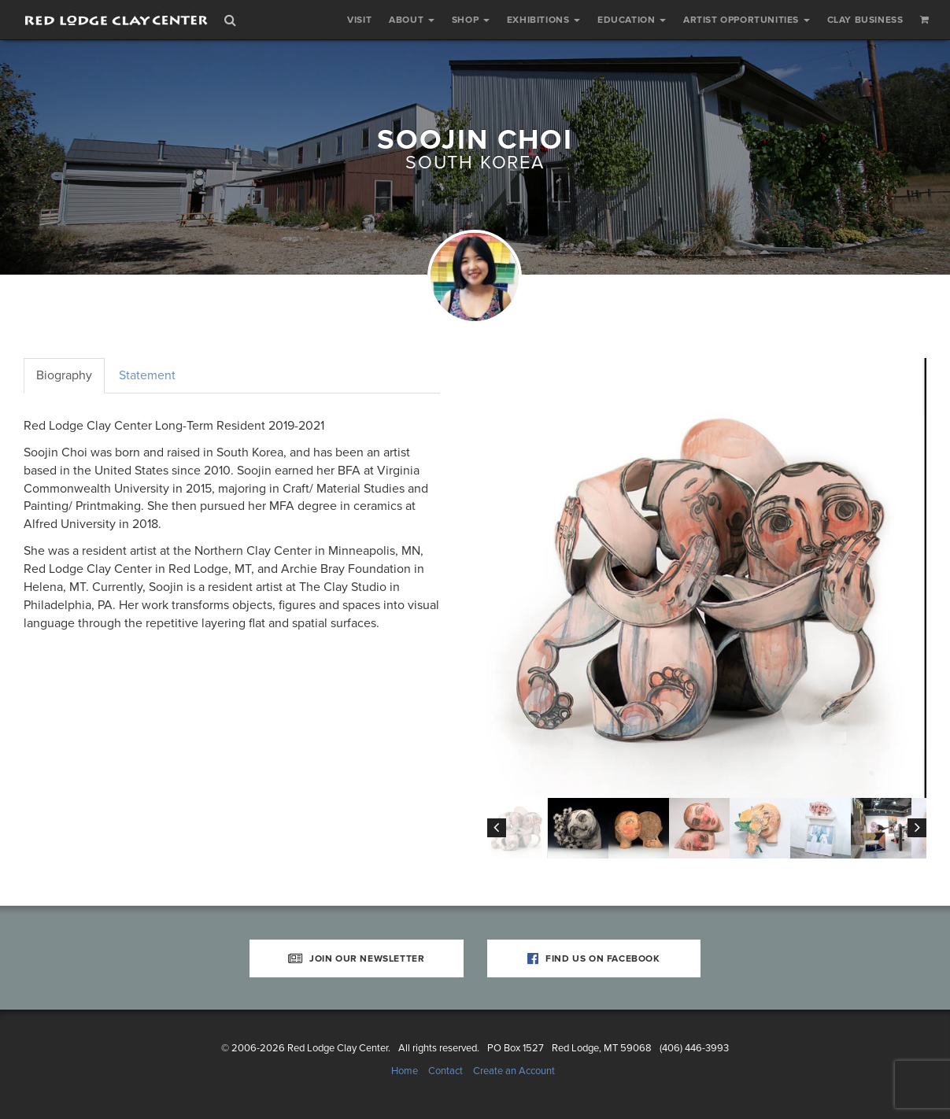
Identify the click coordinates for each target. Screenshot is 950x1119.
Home (404, 1071)
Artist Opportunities (746, 19)
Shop (471, 19)
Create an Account (514, 1071)
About (411, 19)
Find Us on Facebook (593, 958)
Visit (359, 19)
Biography (64, 375)
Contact (445, 1071)
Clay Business (865, 19)
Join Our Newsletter (356, 958)
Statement (147, 375)
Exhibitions (543, 19)
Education (631, 19)
